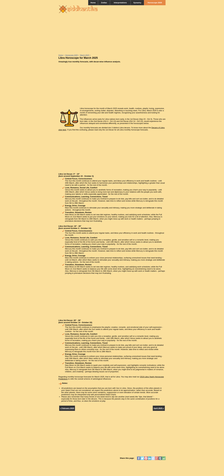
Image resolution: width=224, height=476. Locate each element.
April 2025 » (159, 408)
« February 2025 (67, 408)
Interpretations (120, 3)
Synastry (137, 3)
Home (93, 3)
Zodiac (104, 3)
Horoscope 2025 (155, 3)
